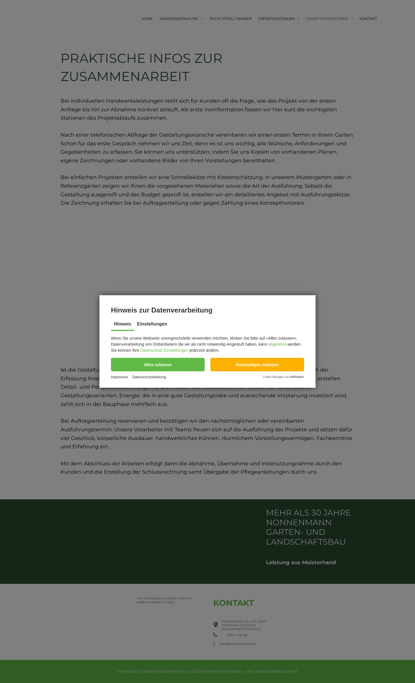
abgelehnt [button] (277, 344)
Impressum (119, 377)
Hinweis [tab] (122, 323)
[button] (158, 364)
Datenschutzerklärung (149, 377)
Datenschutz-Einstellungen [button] (164, 350)
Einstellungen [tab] (152, 323)
